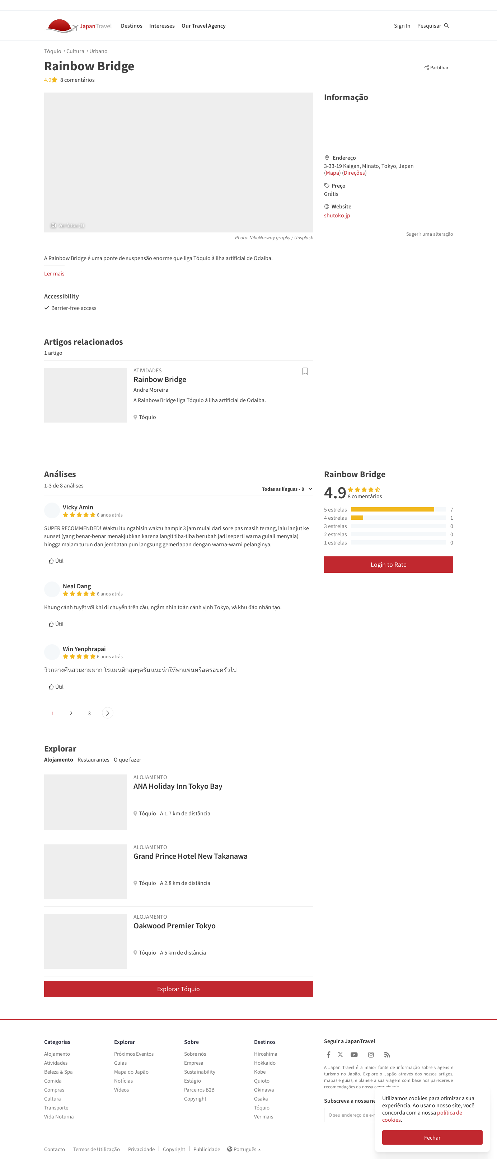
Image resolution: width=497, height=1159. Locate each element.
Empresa (193, 1062)
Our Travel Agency (204, 25)
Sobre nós (195, 1053)
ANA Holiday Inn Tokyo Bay (177, 786)
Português (244, 1149)
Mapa (332, 172)
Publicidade (206, 1149)
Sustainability (199, 1071)
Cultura (75, 51)
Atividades (55, 1062)
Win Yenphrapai (84, 649)
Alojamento (58, 759)
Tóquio (52, 51)
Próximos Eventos (134, 1053)
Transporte (56, 1107)
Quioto (261, 1080)
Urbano (98, 51)
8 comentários (77, 79)
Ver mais (263, 1116)
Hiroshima (265, 1053)
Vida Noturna (59, 1116)
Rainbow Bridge (159, 379)
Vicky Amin (78, 507)
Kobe (260, 1071)
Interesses (162, 25)
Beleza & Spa (58, 1071)
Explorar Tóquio (178, 989)
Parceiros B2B (199, 1089)
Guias (120, 1062)
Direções (354, 172)
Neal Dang (77, 586)
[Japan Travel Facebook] (328, 1055)
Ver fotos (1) (67, 225)
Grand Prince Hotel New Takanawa (190, 856)
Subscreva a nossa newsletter (360, 1101)
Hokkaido (265, 1062)
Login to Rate (389, 564)
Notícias (123, 1080)
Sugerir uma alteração (429, 234)
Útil (56, 560)
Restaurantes (93, 759)
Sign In (402, 25)
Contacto (54, 1149)
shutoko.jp (337, 215)
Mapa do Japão (131, 1071)
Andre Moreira (150, 389)
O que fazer (127, 759)
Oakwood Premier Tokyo (174, 925)
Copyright (195, 1098)
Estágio (192, 1080)
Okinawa (264, 1089)
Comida (53, 1080)
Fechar (432, 1137)
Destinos (131, 25)
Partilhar (437, 67)
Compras (54, 1089)
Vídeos (121, 1089)
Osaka (261, 1098)
